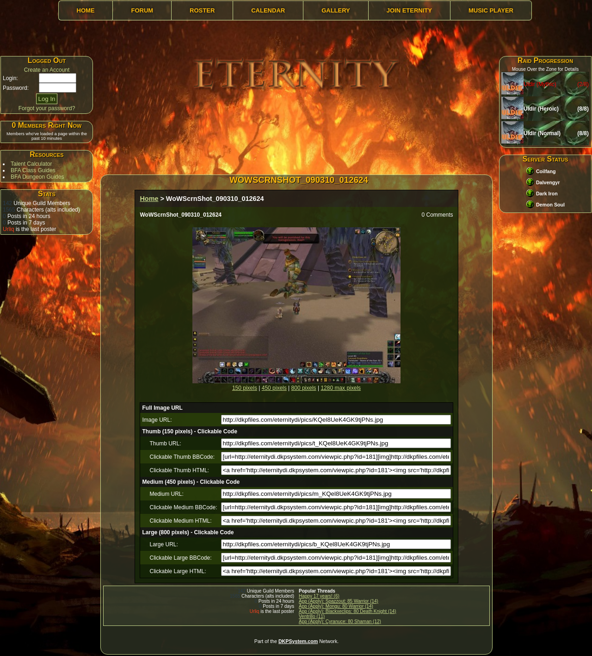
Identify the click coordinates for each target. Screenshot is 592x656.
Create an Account (47, 70)
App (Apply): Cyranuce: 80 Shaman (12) (340, 621)
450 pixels (274, 388)
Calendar (268, 10)
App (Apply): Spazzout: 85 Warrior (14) (338, 601)
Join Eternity (409, 10)
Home (86, 10)
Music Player (491, 10)
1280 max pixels (341, 388)
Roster (202, 10)
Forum (142, 10)
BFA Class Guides (33, 170)
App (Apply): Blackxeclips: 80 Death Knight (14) (347, 611)
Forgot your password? (46, 108)
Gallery (335, 10)
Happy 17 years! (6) (319, 596)
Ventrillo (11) (312, 616)
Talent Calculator (31, 164)
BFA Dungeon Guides (37, 177)
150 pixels (244, 388)
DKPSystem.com (298, 641)
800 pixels (303, 388)
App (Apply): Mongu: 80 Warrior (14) (336, 606)
